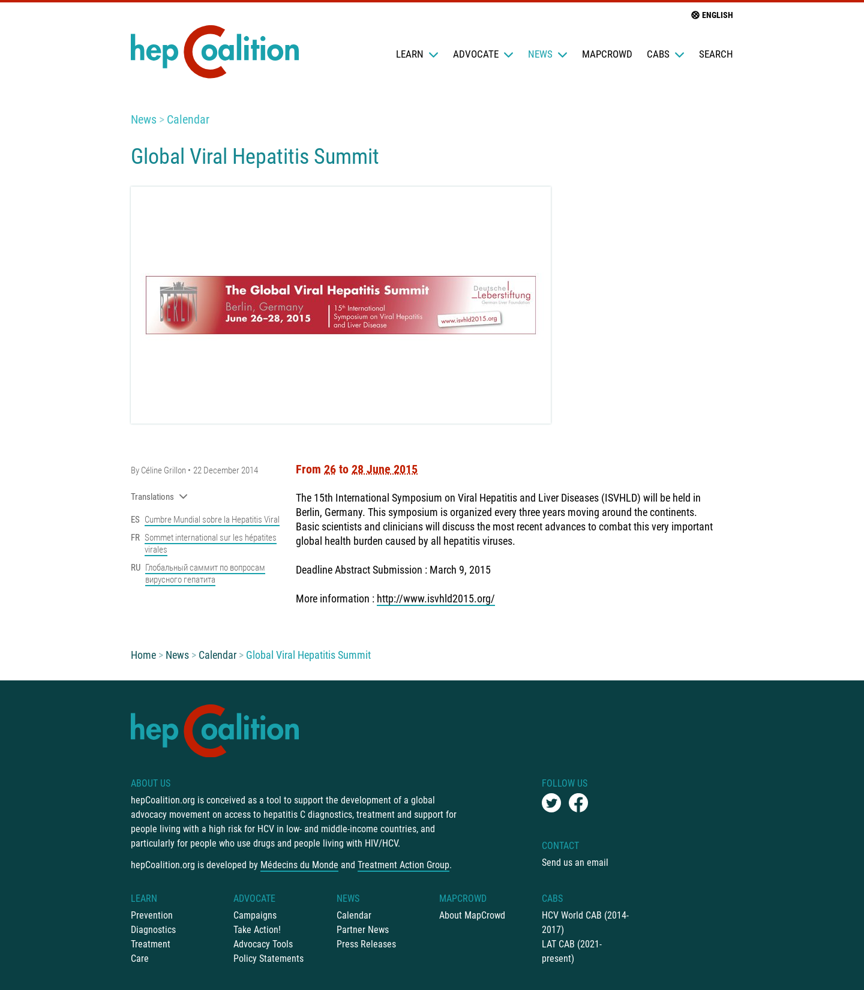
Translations (159, 496)
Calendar (188, 119)
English (711, 15)
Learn (417, 54)
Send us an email (575, 862)
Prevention (152, 915)
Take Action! (257, 929)
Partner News (363, 929)
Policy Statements (268, 958)
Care (140, 958)
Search (716, 54)
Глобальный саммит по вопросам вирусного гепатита (205, 573)
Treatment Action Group (403, 865)
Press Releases (366, 944)
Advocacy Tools (263, 944)
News (548, 54)
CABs (666, 54)
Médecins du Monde (299, 865)
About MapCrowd (472, 915)
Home (143, 655)
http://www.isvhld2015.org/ (436, 598)
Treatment (150, 944)
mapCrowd (607, 54)
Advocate (483, 54)
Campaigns (255, 915)
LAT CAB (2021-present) (572, 951)
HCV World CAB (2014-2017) (585, 922)
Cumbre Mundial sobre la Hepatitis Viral (212, 519)
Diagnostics (153, 929)
